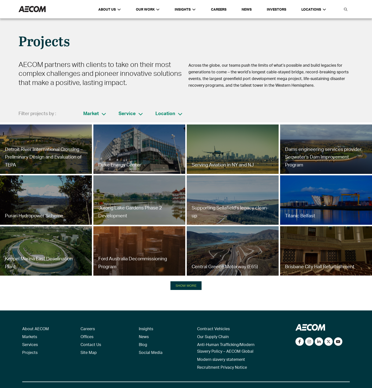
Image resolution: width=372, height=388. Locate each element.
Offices (87, 336)
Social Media (151, 352)
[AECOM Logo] (32, 9)
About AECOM (35, 328)
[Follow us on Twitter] (328, 341)
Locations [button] (313, 9)
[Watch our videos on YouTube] (338, 341)
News (247, 9)
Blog (143, 344)
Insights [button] (185, 9)
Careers (219, 9)
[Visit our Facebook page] (299, 341)
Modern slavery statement (221, 359)
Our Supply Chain (213, 336)
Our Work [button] (148, 9)
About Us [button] (109, 9)
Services (30, 344)
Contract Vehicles (213, 328)
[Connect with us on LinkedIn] (319, 341)
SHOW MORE (185, 285)
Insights (146, 328)
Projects (30, 352)
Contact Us (91, 344)
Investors (276, 9)
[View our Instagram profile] (309, 341)
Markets (29, 336)
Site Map (89, 352)
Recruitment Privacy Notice (222, 367)
